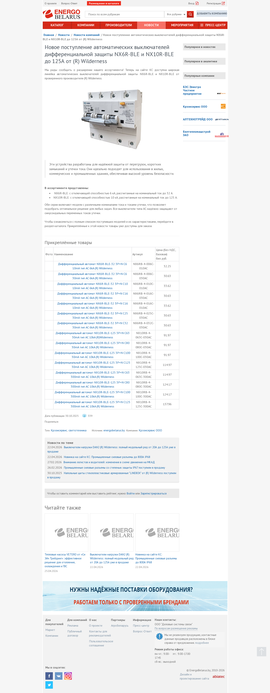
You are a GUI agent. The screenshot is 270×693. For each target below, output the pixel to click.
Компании (85, 25)
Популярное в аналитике (200, 61)
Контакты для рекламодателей (100, 633)
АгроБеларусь (119, 625)
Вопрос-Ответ (69, 3)
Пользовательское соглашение (101, 643)
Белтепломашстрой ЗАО (196, 133)
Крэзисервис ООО (150, 430)
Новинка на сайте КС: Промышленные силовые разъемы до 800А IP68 (107, 457)
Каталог (57, 25)
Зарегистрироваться (153, 493)
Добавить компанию (211, 14)
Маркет (50, 630)
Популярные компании (199, 75)
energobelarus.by (114, 430)
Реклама (72, 625)
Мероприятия (182, 25)
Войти (131, 493)
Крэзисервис (59, 430)
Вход (191, 3)
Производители (119, 25)
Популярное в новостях (199, 47)
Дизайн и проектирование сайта (194, 676)
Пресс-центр (215, 25)
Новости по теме (60, 443)
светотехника (77, 430)
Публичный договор (74, 633)
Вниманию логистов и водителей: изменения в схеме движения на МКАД (109, 462)
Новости (151, 25)
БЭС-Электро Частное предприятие (192, 90)
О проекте (51, 3)
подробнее (202, 643)
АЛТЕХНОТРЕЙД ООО (198, 119)
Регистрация (214, 3)
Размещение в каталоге (104, 3)
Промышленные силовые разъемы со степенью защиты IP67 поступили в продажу (114, 467)
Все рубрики (176, 14)
